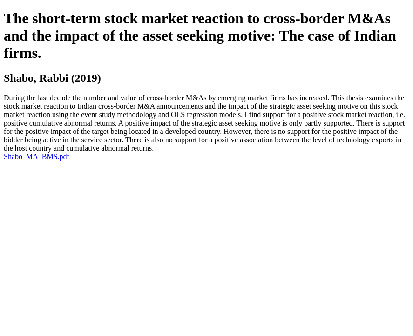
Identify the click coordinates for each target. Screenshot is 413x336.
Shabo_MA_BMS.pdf (36, 157)
